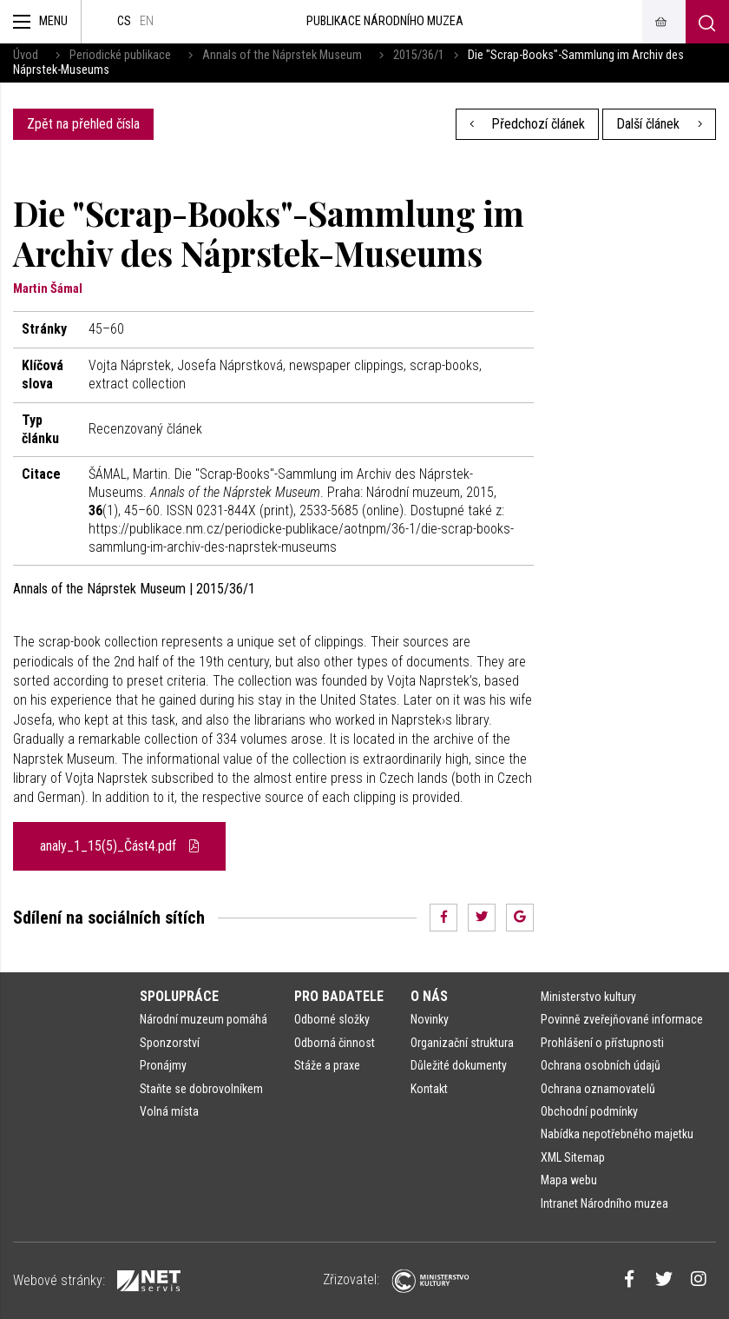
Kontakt (429, 1089)
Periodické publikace (120, 55)
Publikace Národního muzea (384, 21)
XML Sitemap (573, 1157)
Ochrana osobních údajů (600, 1065)
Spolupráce (179, 996)
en (147, 21)
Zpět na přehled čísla (83, 124)
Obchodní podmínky (589, 1111)
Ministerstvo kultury (588, 997)
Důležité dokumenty (458, 1065)
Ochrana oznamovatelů (598, 1089)
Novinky (429, 1019)
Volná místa (169, 1111)
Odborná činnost (334, 1043)
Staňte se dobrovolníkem (201, 1089)
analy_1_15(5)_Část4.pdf (119, 846)
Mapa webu (569, 1180)
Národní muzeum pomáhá (203, 1019)
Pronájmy (163, 1065)
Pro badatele (339, 996)
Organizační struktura (462, 1043)
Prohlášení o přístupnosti (602, 1043)
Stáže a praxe (327, 1065)
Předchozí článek (528, 124)
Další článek (659, 124)
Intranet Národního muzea (604, 1203)
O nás (429, 996)
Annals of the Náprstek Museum (282, 55)
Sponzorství (170, 1043)
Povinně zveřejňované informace (622, 1019)
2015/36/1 (418, 55)
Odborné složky (332, 1019)
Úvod (25, 55)
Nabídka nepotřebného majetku (617, 1134)
